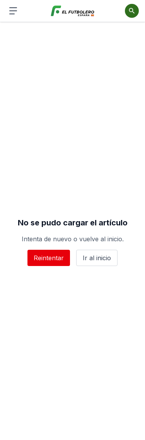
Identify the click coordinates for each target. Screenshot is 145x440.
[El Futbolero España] (72, 11)
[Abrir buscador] (132, 11)
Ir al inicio (97, 258)
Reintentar (49, 258)
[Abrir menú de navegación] (13, 11)
